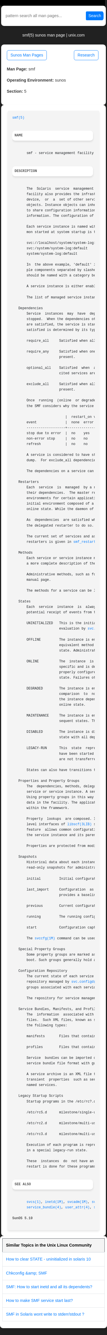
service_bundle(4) (44, 1207)
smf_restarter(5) (89, 542)
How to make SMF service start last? (39, 1300)
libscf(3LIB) (79, 824)
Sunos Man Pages (27, 55)
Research (86, 55)
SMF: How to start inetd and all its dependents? (49, 1287)
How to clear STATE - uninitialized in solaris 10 (48, 1259)
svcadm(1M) (77, 1202)
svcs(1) (34, 1202)
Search (94, 15)
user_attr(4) (77, 1207)
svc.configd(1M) (86, 982)
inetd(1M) (54, 1202)
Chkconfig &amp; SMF (26, 1273)
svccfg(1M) (45, 938)
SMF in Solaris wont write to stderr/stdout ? (45, 1314)
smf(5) (18, 118)
